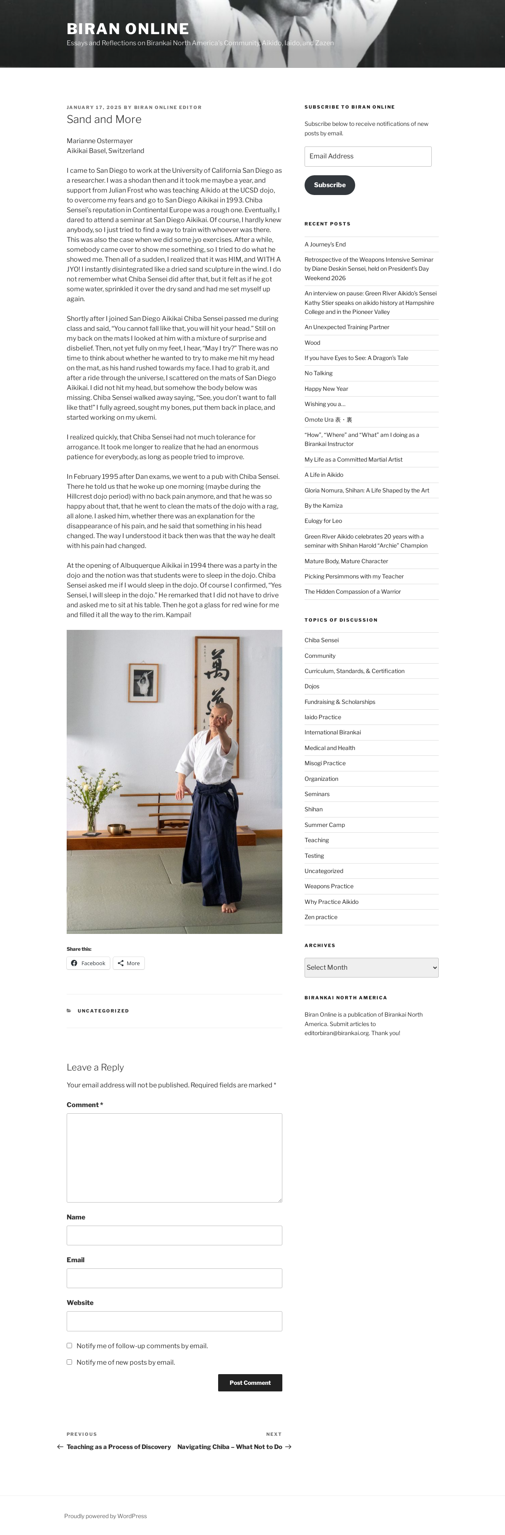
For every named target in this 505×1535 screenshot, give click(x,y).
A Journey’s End (325, 244)
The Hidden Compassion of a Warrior (353, 591)
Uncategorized (103, 1011)
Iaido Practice (323, 716)
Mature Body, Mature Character (346, 560)
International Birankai (333, 732)
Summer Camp (325, 824)
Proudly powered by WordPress (105, 1515)
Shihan (314, 809)
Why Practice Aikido (331, 901)
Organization (321, 778)
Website (80, 1303)
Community (320, 655)
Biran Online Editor (168, 107)
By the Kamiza (324, 505)
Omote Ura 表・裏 (328, 419)
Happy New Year (326, 388)
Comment (85, 1105)
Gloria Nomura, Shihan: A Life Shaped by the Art (367, 490)
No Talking (319, 372)
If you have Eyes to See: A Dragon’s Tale (356, 357)
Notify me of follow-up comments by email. (142, 1346)
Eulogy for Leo (323, 520)
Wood (312, 342)
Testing (314, 855)
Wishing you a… (325, 403)
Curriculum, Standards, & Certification (355, 670)
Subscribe (330, 185)
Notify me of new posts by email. (126, 1362)
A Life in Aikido (324, 474)
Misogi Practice (325, 762)
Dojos (312, 686)
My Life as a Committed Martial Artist (354, 459)
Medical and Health (330, 747)
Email (75, 1260)
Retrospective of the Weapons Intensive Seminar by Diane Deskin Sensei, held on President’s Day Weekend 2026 (369, 268)
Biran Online (129, 29)
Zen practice (321, 916)
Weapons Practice (329, 885)
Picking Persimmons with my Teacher (354, 576)
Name (76, 1217)
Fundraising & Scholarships (340, 701)
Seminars (317, 793)
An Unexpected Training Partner (347, 326)
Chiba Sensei (322, 639)
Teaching (317, 839)
